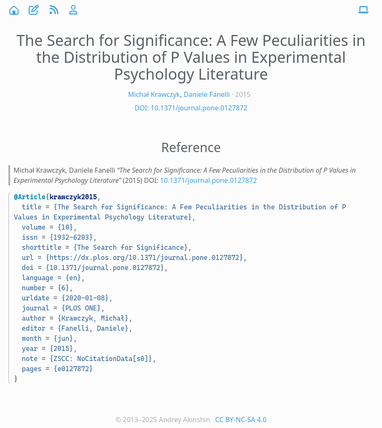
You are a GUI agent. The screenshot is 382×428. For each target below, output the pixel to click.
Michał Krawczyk (154, 94)
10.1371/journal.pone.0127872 (208, 180)
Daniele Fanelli (206, 94)
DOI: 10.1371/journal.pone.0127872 (191, 107)
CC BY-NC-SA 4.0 (240, 419)
